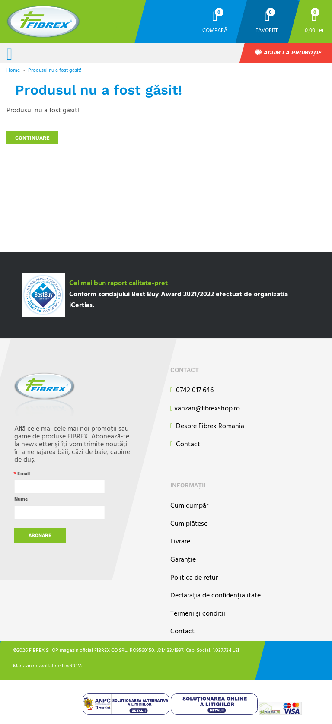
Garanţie (183, 560)
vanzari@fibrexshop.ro (205, 409)
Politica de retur (194, 578)
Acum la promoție (288, 52)
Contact (185, 444)
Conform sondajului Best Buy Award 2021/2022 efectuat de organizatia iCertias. (178, 300)
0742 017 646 (192, 390)
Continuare (32, 138)
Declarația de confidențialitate (215, 596)
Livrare (180, 542)
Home (13, 70)
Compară (214, 30)
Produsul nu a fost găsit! (54, 70)
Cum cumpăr (189, 506)
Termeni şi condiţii (197, 614)
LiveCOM (72, 666)
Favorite (267, 30)
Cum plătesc (189, 524)
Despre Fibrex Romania (207, 426)
